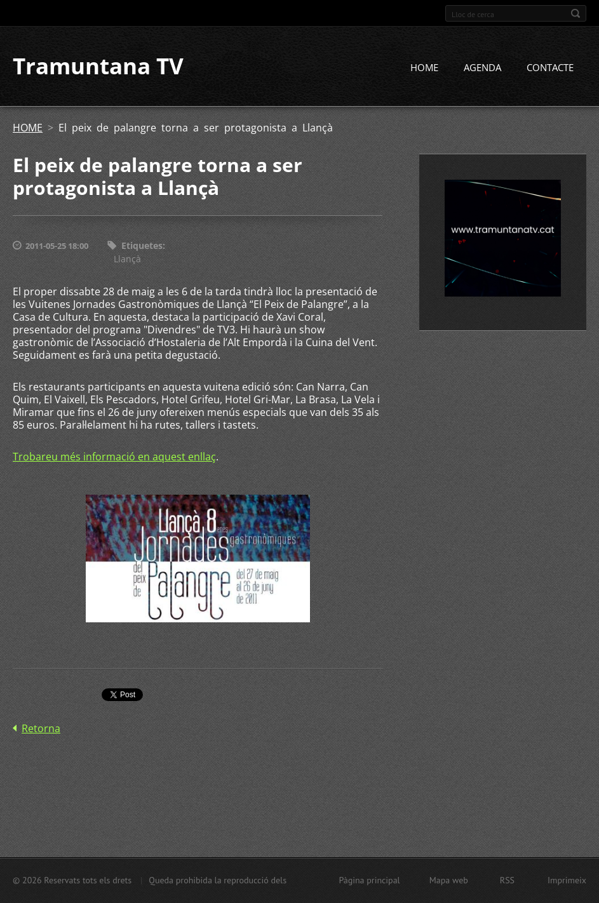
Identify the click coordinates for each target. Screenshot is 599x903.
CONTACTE (550, 68)
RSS (507, 880)
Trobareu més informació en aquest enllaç (114, 457)
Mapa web (448, 880)
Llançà (127, 259)
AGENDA (482, 68)
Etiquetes (142, 246)
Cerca (575, 13)
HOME (424, 68)
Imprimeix (567, 880)
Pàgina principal (369, 880)
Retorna (41, 728)
